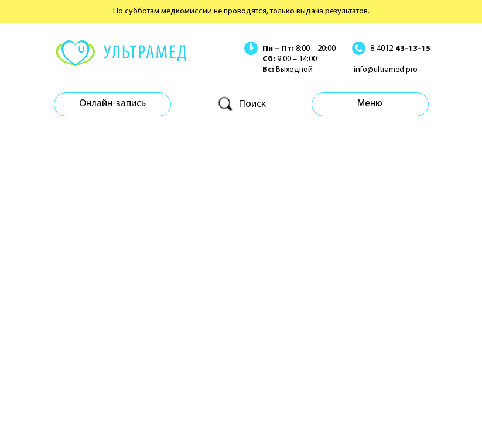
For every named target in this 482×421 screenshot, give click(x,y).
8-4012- (400, 48)
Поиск (252, 104)
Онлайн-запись (112, 104)
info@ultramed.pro (386, 69)
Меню (369, 104)
